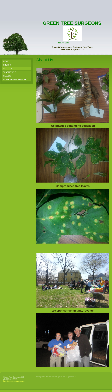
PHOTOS (7, 65)
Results (7, 76)
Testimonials (9, 72)
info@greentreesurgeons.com (14, 381)
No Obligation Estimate (14, 80)
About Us (7, 69)
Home (6, 61)
